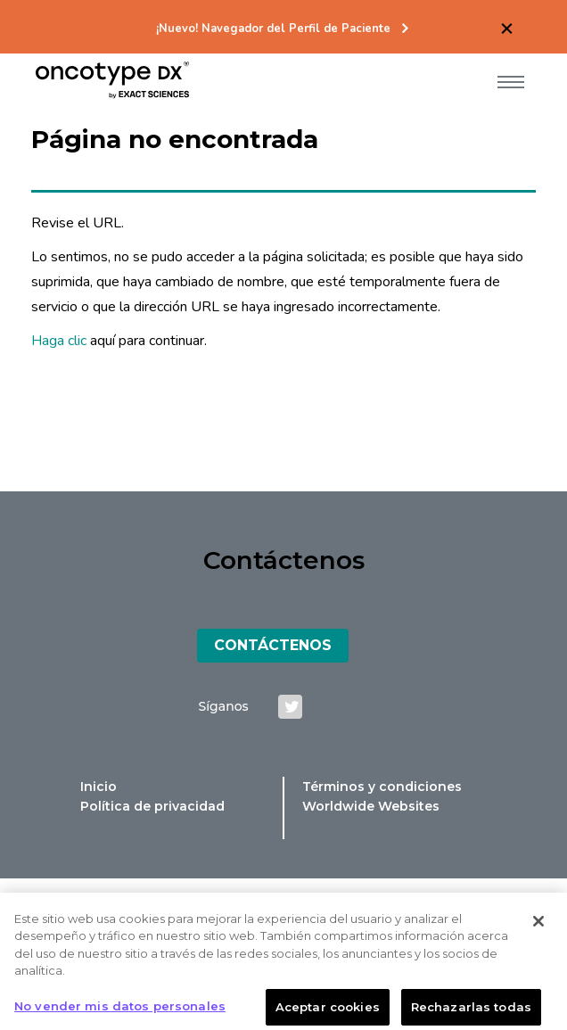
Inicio (98, 787)
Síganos (224, 706)
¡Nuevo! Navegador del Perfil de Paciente (273, 29)
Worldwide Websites (371, 806)
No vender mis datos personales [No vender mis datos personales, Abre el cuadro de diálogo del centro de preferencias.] (120, 1011)
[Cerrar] (538, 926)
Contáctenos (273, 645)
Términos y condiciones (382, 787)
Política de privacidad (152, 806)
